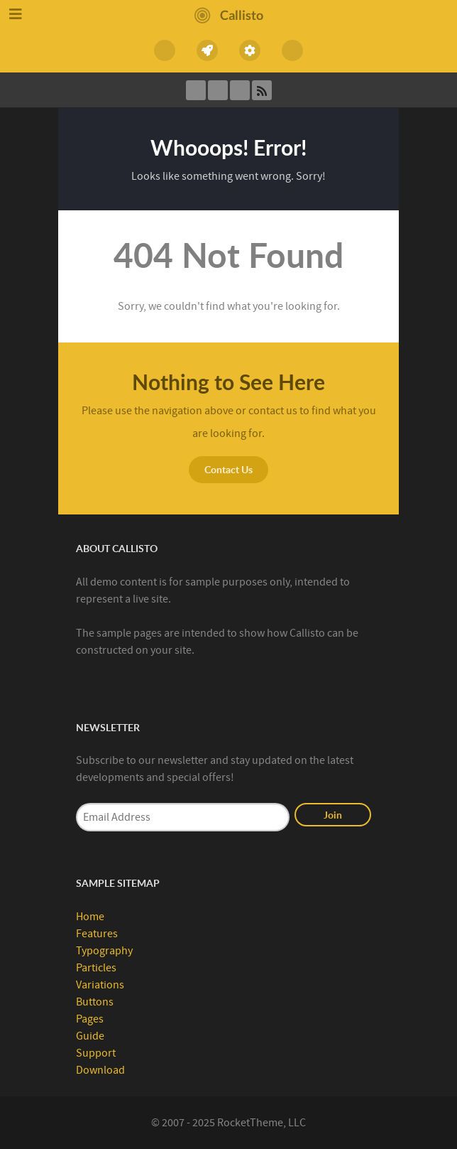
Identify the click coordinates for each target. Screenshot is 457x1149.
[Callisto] (228, 14)
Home (90, 916)
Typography (104, 950)
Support (96, 1053)
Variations (100, 984)
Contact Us (228, 469)
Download (100, 1070)
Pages (90, 1019)
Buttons (95, 1002)
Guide (90, 1036)
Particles (96, 967)
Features (97, 933)
